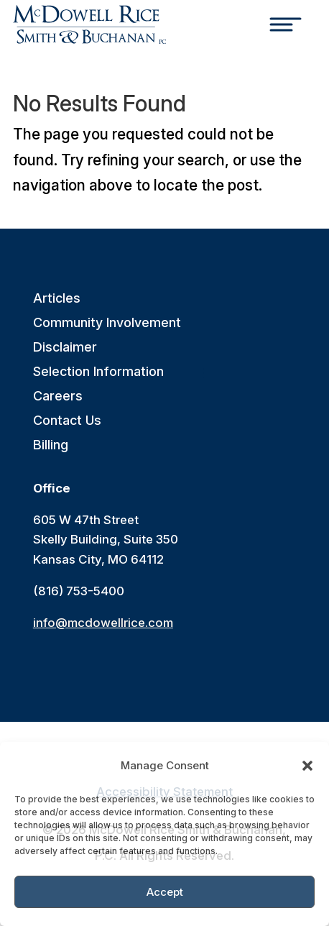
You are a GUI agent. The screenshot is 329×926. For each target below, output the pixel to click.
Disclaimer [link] (65, 347)
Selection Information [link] (98, 372)
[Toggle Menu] (288, 27)
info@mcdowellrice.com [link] (103, 622)
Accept (165, 892)
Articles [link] (56, 299)
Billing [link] (50, 445)
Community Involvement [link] (107, 323)
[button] (307, 765)
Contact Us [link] (67, 421)
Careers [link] (58, 396)
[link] (89, 24)
